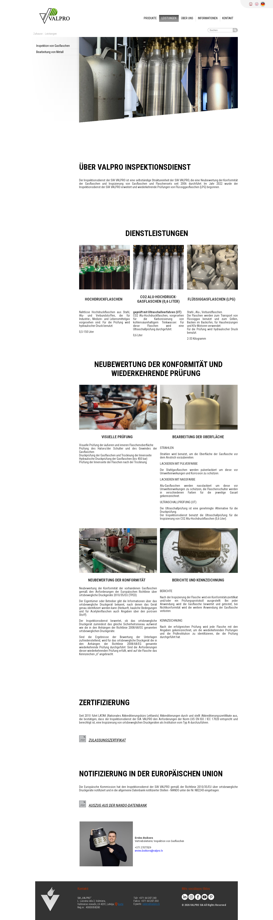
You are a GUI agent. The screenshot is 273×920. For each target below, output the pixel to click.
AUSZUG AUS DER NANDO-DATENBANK (118, 805)
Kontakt (227, 18)
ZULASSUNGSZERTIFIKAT (107, 740)
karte (120, 904)
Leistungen (168, 18)
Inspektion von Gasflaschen (53, 45)
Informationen (208, 18)
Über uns (187, 18)
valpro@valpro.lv (151, 903)
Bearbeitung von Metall (50, 52)
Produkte (150, 18)
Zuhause (37, 33)
